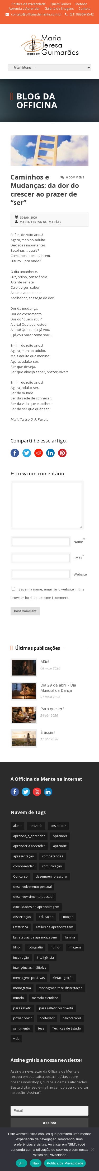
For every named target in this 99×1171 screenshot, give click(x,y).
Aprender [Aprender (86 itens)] (60, 836)
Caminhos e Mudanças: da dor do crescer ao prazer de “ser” (45, 189)
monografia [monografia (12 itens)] (22, 988)
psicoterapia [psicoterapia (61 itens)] (72, 1018)
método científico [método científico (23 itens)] (45, 998)
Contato (84, 8)
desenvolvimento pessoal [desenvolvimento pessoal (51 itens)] (32, 886)
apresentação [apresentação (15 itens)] (23, 856)
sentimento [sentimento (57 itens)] (21, 1028)
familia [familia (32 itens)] (70, 937)
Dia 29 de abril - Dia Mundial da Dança (58, 687)
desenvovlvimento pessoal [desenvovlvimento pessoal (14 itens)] (33, 896)
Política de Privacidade (29, 4)
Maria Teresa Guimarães (40, 222)
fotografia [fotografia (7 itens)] (35, 947)
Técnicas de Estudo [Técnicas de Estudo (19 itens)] (66, 1028)
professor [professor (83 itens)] (47, 1018)
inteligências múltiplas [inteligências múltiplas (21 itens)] (29, 967)
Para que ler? (52, 708)
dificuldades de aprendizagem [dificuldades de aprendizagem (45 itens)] (36, 907)
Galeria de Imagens (59, 8)
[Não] (92, 1149)
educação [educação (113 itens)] (46, 917)
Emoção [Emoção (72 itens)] (68, 917)
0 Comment (75, 177)
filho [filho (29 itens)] (16, 947)
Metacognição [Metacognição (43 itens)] (63, 977)
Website (80, 574)
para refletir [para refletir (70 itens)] (22, 1008)
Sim (21, 1163)
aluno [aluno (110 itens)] (17, 826)
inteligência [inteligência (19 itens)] (45, 957)
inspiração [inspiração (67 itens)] (21, 957)
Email (78, 558)
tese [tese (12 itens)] (41, 1028)
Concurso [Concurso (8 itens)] (20, 876)
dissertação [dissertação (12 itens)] (22, 917)
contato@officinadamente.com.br (36, 14)
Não (35, 1163)
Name (78, 541)
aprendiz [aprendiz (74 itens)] (60, 846)
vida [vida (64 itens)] (16, 1038)
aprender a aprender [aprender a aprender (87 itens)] (29, 846)
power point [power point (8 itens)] (22, 1018)
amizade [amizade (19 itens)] (36, 826)
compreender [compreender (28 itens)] (23, 866)
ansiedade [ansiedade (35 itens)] (58, 826)
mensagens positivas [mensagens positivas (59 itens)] (29, 977)
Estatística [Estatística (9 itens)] (20, 927)
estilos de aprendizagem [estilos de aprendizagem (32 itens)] (54, 927)
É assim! (47, 732)
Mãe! (44, 661)
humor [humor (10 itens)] (56, 947)
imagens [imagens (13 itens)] (75, 947)
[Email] (49, 1111)
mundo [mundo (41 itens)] (18, 998)
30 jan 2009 (28, 217)
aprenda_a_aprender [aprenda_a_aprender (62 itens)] (29, 836)
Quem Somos (60, 4)
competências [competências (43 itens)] (52, 856)
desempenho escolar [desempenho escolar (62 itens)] (52, 876)
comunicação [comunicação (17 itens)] (52, 866)
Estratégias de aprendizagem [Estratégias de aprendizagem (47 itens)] (35, 937)
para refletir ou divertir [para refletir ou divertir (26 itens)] (56, 1008)
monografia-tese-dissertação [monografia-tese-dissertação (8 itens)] (61, 988)
